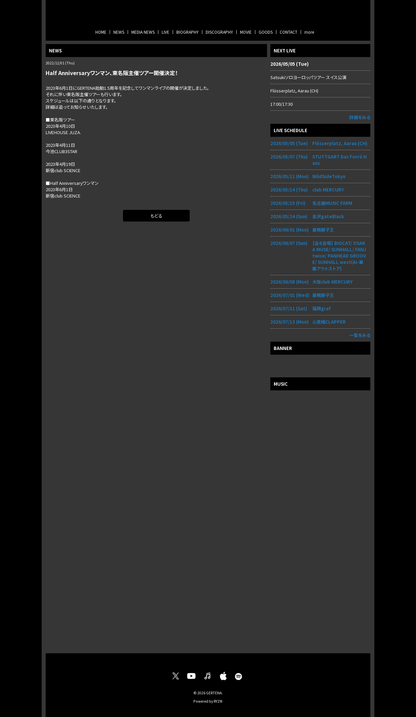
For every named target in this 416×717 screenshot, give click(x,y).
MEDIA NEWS (143, 32)
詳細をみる (359, 117)
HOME (100, 32)
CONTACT (288, 32)
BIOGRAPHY (187, 32)
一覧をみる (359, 335)
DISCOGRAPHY (219, 32)
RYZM (218, 701)
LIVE (165, 32)
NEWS (118, 32)
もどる (156, 216)
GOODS (266, 32)
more (309, 32)
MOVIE (246, 32)
